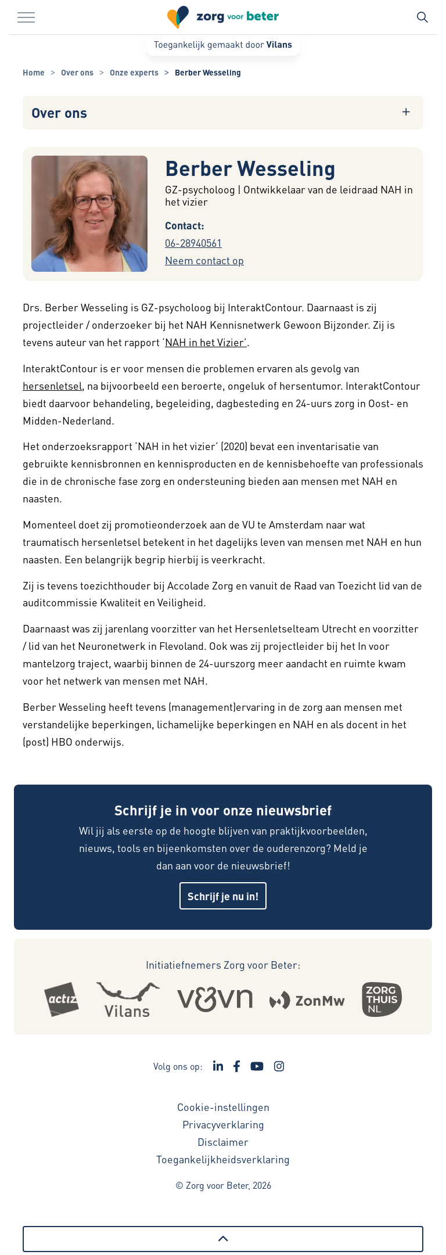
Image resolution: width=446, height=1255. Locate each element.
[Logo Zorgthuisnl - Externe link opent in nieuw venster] (382, 999)
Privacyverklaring (223, 1124)
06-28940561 (193, 242)
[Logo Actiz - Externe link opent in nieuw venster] (61, 999)
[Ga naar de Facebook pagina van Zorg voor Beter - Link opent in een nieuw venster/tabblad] (236, 1066)
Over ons (59, 113)
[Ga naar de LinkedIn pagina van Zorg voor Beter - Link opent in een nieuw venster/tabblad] (218, 1066)
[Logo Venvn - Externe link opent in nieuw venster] (214, 999)
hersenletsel (52, 385)
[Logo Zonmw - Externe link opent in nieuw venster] (307, 999)
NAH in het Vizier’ (206, 341)
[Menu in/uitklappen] (26, 17)
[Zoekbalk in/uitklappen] (422, 17)
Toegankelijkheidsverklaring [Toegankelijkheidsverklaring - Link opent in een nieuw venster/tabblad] (223, 1159)
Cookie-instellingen (223, 1106)
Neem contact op (204, 260)
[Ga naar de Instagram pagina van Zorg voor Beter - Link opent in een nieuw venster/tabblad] (279, 1066)
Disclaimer (223, 1141)
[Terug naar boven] (223, 1239)
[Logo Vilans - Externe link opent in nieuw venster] (128, 999)
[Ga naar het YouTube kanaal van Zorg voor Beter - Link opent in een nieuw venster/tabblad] (257, 1066)
